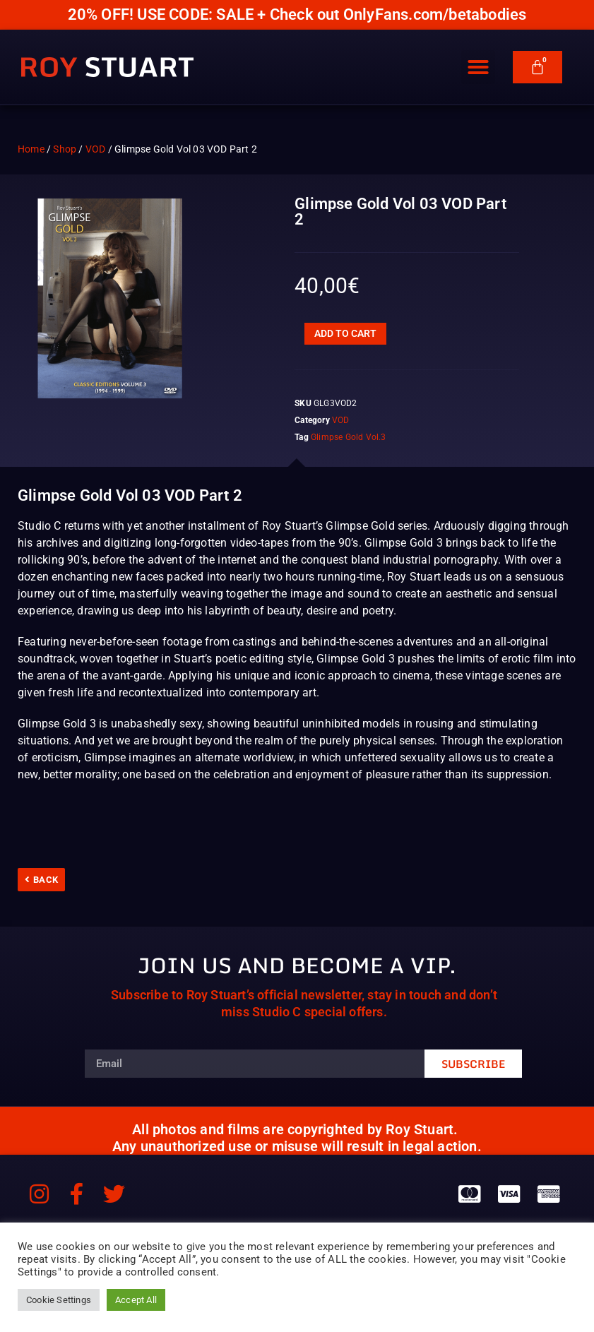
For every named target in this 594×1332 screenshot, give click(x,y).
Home (31, 149)
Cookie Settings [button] (58, 1300)
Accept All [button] (136, 1300)
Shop (64, 149)
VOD (95, 149)
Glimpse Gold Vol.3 (348, 437)
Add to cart (345, 333)
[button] (478, 69)
